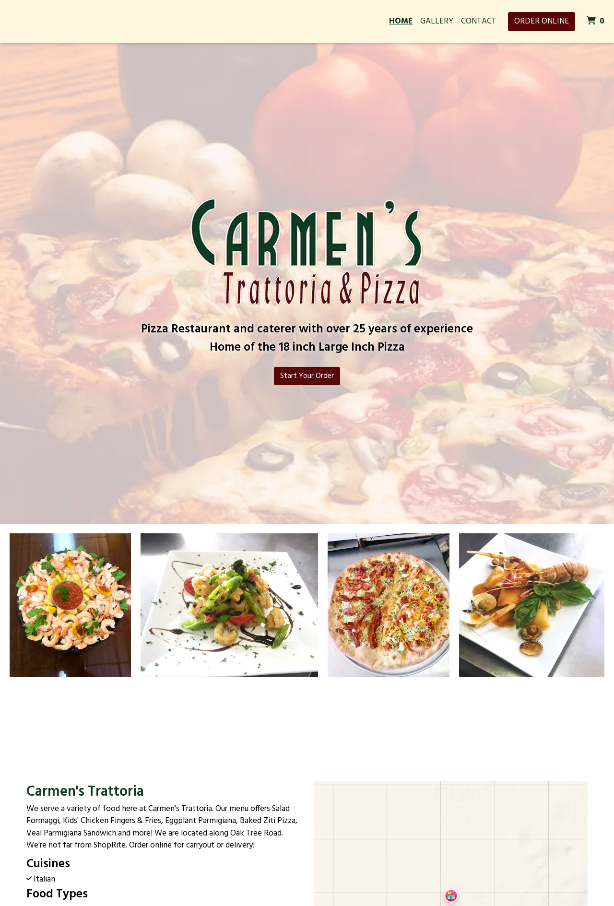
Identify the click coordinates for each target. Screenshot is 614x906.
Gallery (436, 21)
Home (401, 21)
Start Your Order (307, 376)
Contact (478, 21)
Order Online (541, 21)
